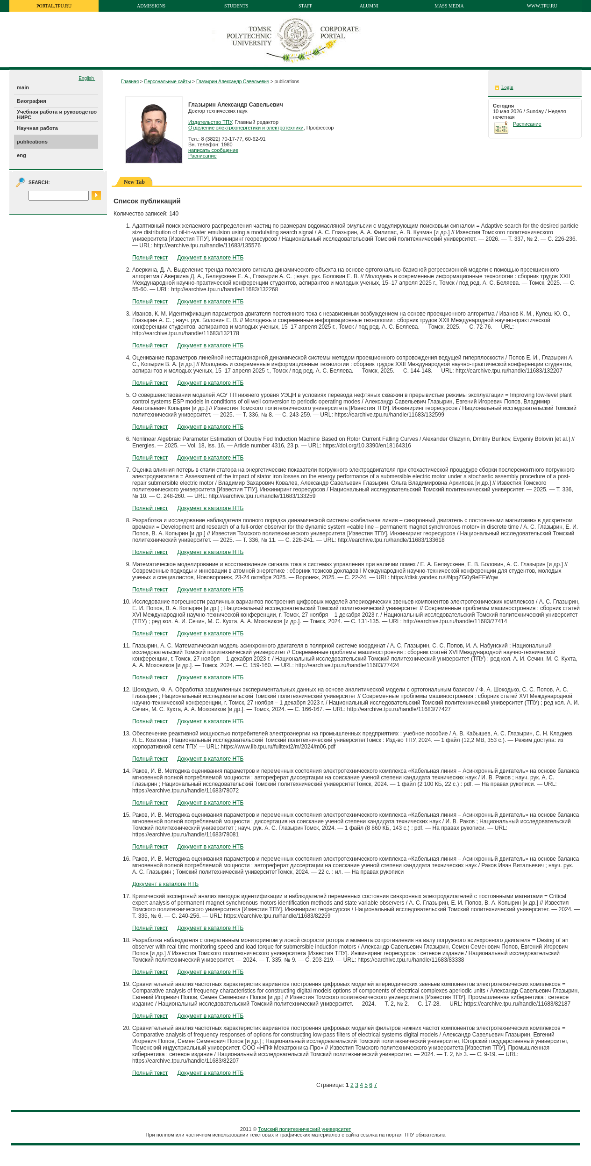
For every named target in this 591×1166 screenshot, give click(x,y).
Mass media (449, 5)
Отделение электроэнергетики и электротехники (246, 127)
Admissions (151, 5)
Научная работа (37, 128)
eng (21, 155)
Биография (31, 101)
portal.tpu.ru (53, 5)
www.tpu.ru (542, 5)
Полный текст (150, 257)
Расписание (202, 155)
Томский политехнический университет (304, 1129)
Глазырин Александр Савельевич (232, 81)
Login (507, 87)
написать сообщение (213, 150)
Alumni (369, 5)
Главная (130, 81)
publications (32, 141)
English (86, 78)
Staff (305, 5)
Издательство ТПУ (210, 122)
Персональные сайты (167, 81)
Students (236, 5)
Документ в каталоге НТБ (210, 257)
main (23, 87)
